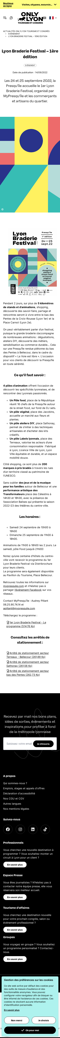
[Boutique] (44, 17)
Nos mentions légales (16, 808)
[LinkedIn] (32, 829)
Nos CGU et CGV (13, 798)
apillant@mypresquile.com (19, 608)
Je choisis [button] (43, 1020)
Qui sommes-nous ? (15, 783)
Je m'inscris (43, 743)
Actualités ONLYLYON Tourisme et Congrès (26, 31)
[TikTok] (45, 829)
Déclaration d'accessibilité (19, 793)
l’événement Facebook (28, 589)
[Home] (30, 18)
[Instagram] (20, 829)
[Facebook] (7, 829)
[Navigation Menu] (4, 18)
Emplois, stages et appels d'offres (23, 788)
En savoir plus (15, 864)
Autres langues (12, 803)
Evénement (14, 34)
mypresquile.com (13, 586)
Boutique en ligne (8, 4)
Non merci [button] (16, 1020)
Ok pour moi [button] (30, 1030)
